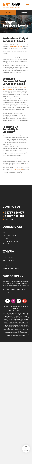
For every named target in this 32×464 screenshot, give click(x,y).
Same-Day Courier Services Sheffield (20, 334)
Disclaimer (20, 311)
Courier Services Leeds (9, 320)
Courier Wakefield (15, 323)
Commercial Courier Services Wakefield (18, 325)
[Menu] (27, 5)
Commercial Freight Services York (12, 319)
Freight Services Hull (14, 314)
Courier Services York (22, 316)
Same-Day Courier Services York (21, 329)
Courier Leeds (24, 319)
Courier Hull (6, 313)
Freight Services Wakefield (9, 326)
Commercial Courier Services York (11, 317)
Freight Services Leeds (13, 322)
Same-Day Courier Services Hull (16, 328)
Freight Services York (24, 317)
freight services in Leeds (15, 46)
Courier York (14, 316)
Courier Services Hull (14, 313)
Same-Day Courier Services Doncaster (16, 335)
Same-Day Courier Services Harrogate (11, 331)
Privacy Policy (12, 311)
